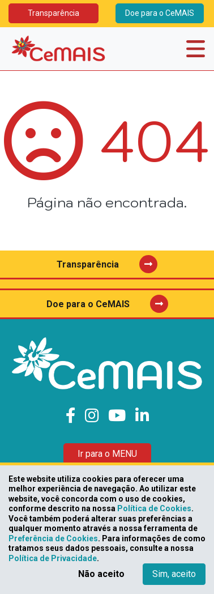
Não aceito (101, 573)
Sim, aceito (174, 573)
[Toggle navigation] (195, 48)
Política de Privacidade (52, 558)
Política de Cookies (154, 508)
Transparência (53, 13)
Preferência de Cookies (53, 538)
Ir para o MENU (107, 453)
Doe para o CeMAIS (159, 13)
